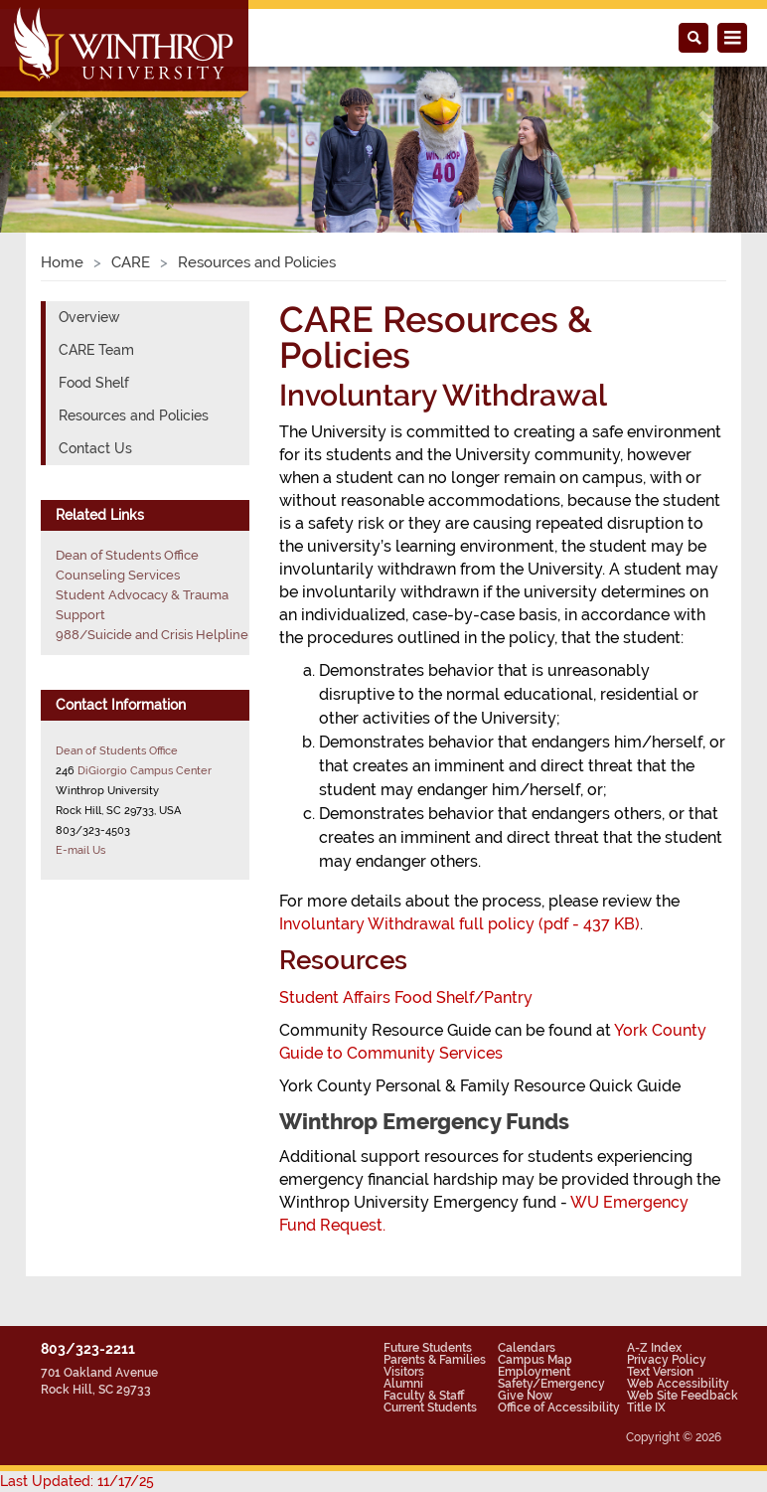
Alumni (403, 1384)
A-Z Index (654, 1348)
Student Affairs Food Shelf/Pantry (406, 997)
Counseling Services (118, 575)
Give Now (525, 1396)
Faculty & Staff (424, 1396)
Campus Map (535, 1360)
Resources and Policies (134, 415)
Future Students (428, 1348)
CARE (130, 262)
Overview (89, 317)
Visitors (404, 1372)
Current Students (430, 1407)
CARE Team (96, 350)
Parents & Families (435, 1360)
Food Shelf (94, 383)
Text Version (660, 1372)
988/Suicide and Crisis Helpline (152, 634)
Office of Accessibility (559, 1407)
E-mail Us (80, 850)
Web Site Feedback (682, 1396)
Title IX (646, 1407)
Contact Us (95, 448)
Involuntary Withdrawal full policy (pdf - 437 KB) (459, 923)
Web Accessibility (678, 1384)
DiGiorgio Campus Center (144, 770)
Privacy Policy (666, 1360)
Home (62, 262)
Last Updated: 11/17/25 (77, 1481)
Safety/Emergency (551, 1384)
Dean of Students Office (127, 555)
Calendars (526, 1348)
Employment (534, 1372)
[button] (57, 127)
